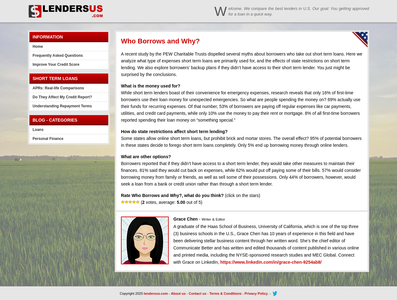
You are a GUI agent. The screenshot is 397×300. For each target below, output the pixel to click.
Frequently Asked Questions (58, 55)
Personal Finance (48, 139)
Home (38, 46)
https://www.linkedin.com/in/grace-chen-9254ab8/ (271, 262)
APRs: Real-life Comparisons (58, 88)
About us (178, 293)
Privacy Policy (256, 293)
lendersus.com (156, 293)
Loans (38, 130)
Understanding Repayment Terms (62, 106)
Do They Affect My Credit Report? (62, 97)
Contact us (197, 293)
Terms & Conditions (225, 293)
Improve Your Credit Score (56, 64)
